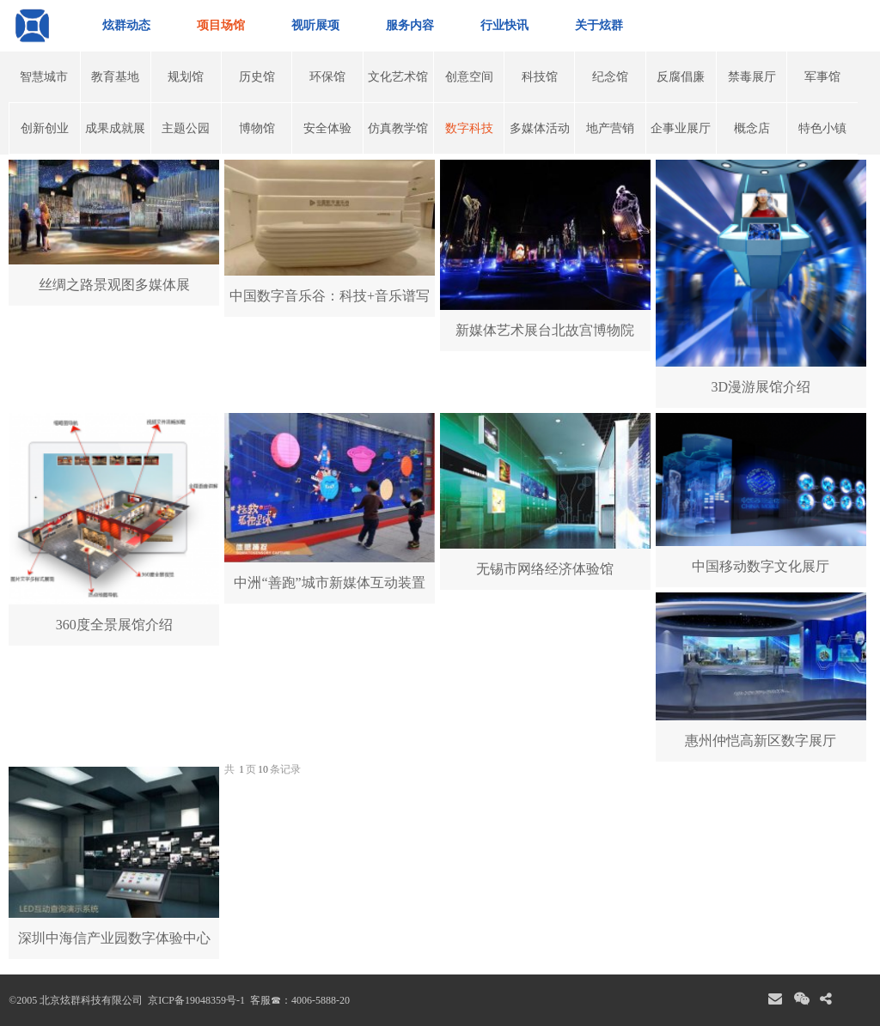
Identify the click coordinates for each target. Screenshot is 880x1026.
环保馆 (327, 76)
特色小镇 (822, 128)
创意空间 (469, 76)
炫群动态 (126, 25)
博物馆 (257, 128)
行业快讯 (504, 25)
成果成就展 (115, 128)
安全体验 (327, 128)
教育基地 (115, 76)
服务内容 (410, 25)
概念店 (752, 128)
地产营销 (610, 128)
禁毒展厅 (752, 76)
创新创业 (45, 128)
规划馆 (186, 76)
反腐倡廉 (681, 76)
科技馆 (540, 76)
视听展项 (315, 25)
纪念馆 (610, 76)
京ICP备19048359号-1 (195, 1000)
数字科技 (469, 128)
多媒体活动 (540, 128)
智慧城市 (44, 76)
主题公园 (186, 128)
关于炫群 (599, 25)
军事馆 (822, 76)
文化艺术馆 (398, 76)
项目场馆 (221, 25)
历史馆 (257, 76)
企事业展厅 (681, 128)
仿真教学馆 (398, 128)
